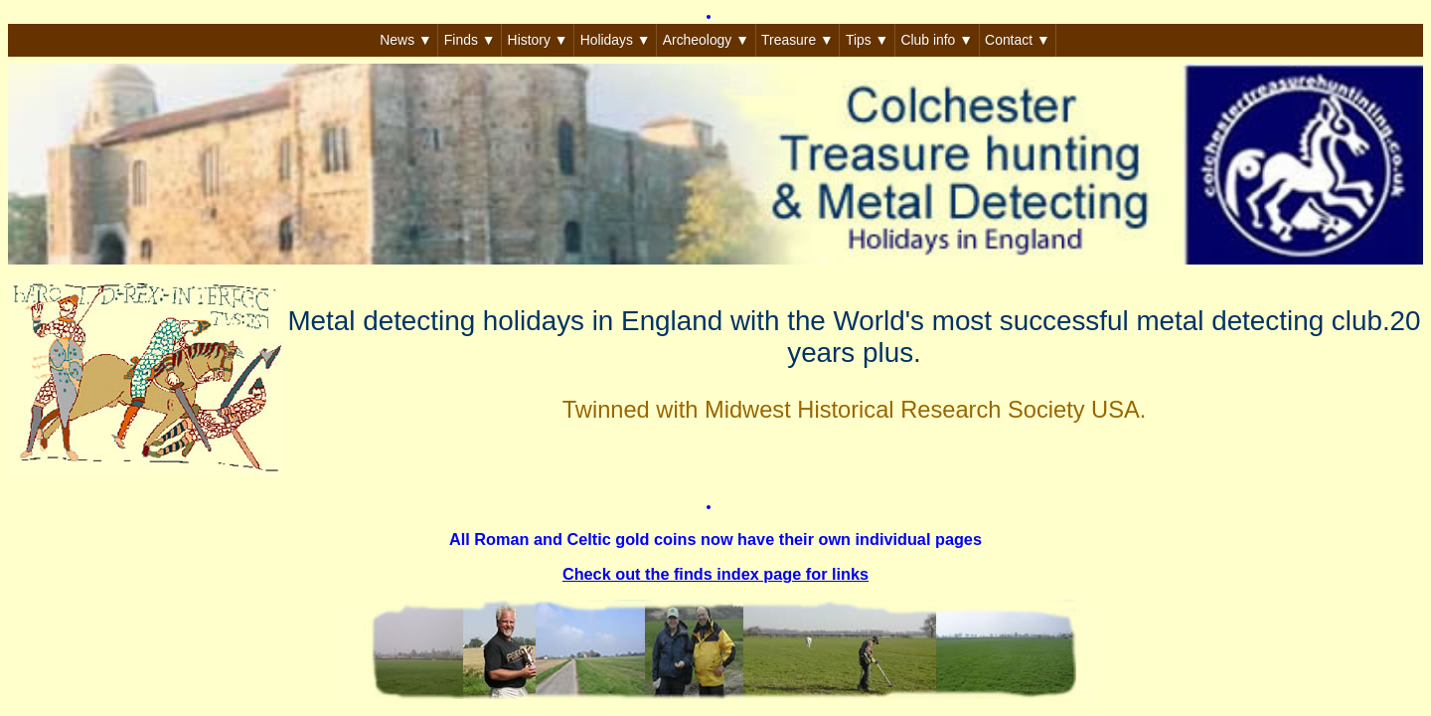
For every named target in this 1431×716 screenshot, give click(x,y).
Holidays (615, 40)
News (405, 40)
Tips (867, 40)
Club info (936, 40)
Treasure (797, 40)
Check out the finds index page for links (715, 574)
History (538, 40)
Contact (1017, 40)
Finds (470, 40)
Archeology (706, 40)
